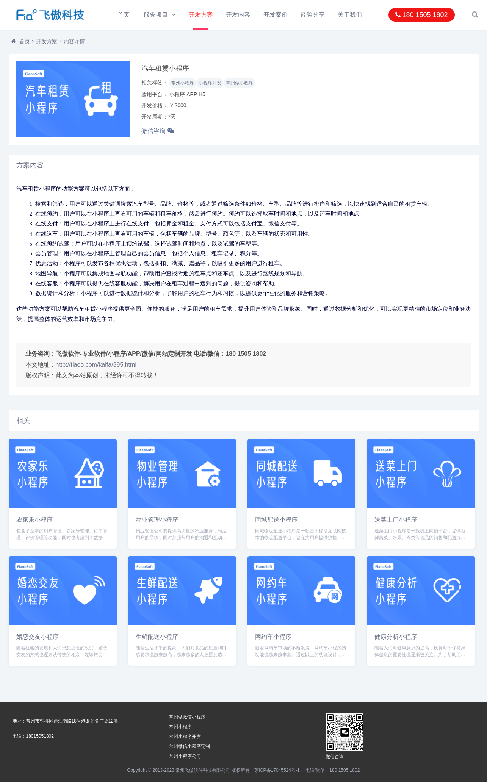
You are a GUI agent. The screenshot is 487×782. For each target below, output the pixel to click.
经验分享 (313, 14)
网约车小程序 (273, 637)
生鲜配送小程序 (157, 637)
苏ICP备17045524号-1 (277, 770)
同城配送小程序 (276, 520)
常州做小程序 (239, 83)
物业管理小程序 (157, 520)
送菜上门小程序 (395, 520)
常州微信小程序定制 (189, 746)
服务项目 (156, 14)
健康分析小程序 (395, 637)
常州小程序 (182, 83)
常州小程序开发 (185, 737)
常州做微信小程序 (187, 717)
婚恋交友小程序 (37, 637)
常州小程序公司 (185, 756)
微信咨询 (157, 131)
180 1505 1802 (421, 15)
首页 (123, 14)
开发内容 (238, 14)
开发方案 (201, 14)
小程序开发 (210, 83)
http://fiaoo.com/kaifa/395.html (96, 364)
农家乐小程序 (34, 520)
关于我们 (350, 14)
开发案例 (275, 14)
